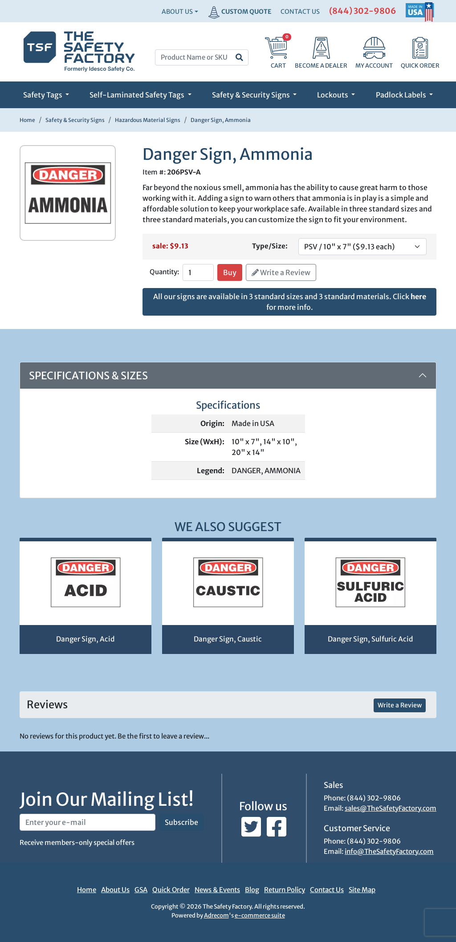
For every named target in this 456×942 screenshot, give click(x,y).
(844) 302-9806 (362, 11)
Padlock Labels (402, 94)
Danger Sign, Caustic (228, 639)
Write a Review (281, 272)
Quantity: (164, 272)
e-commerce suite (260, 915)
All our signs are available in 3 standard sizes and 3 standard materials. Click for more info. (289, 302)
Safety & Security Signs (251, 94)
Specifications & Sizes (88, 375)
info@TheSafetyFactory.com (389, 851)
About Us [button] (177, 12)
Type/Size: (270, 246)
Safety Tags (43, 94)
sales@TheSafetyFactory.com (390, 808)
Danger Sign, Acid (85, 639)
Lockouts (333, 94)
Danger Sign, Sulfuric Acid (370, 639)
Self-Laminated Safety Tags (138, 94)
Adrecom (216, 915)
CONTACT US (300, 12)
